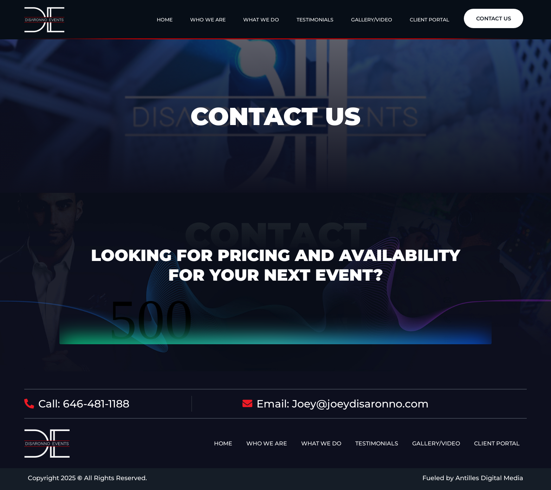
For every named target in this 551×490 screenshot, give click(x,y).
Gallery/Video (371, 20)
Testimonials (315, 20)
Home (165, 20)
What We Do (261, 20)
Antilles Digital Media (489, 478)
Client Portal (429, 20)
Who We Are (208, 20)
